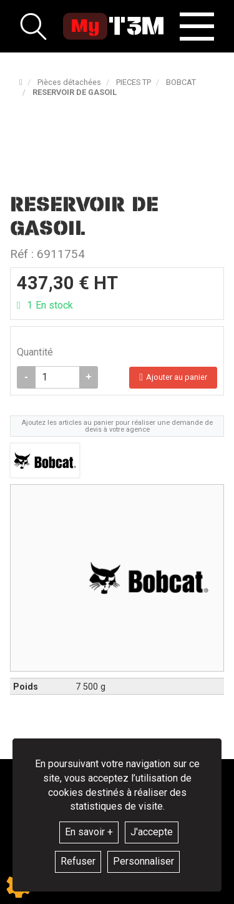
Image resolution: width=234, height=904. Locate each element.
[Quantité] (57, 377)
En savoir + (89, 832)
